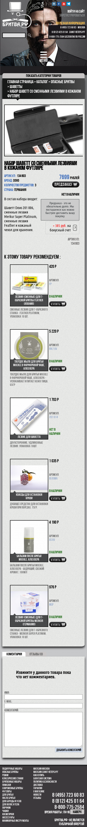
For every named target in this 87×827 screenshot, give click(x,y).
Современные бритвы (12, 788)
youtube (64, 4)
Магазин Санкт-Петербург (45, 772)
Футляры (7, 791)
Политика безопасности (45, 781)
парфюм (6, 807)
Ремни (5, 775)
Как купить (38, 775)
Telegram (69, 4)
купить (55, 304)
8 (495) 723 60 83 (68, 27)
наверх (77, 812)
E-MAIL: (8, 701)
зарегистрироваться (72, 15)
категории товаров (43, 76)
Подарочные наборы (12, 768)
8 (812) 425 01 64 (60, 32)
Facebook (59, 4)
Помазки (6, 785)
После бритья (8, 798)
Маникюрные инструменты (15, 820)
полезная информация (70, 23)
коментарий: (11, 710)
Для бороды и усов (11, 801)
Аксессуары (8, 817)
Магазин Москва (41, 768)
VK (54, 4)
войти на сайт (76, 11)
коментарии (14, 654)
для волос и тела (10, 804)
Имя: (7, 692)
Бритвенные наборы (12, 781)
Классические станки (12, 778)
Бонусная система (42, 778)
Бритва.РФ (17, 15)
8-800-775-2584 (56, 36)
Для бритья (7, 794)
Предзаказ (63, 184)
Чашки (5, 811)
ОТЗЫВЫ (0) (36, 654)
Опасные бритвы (10, 772)
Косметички (8, 814)
